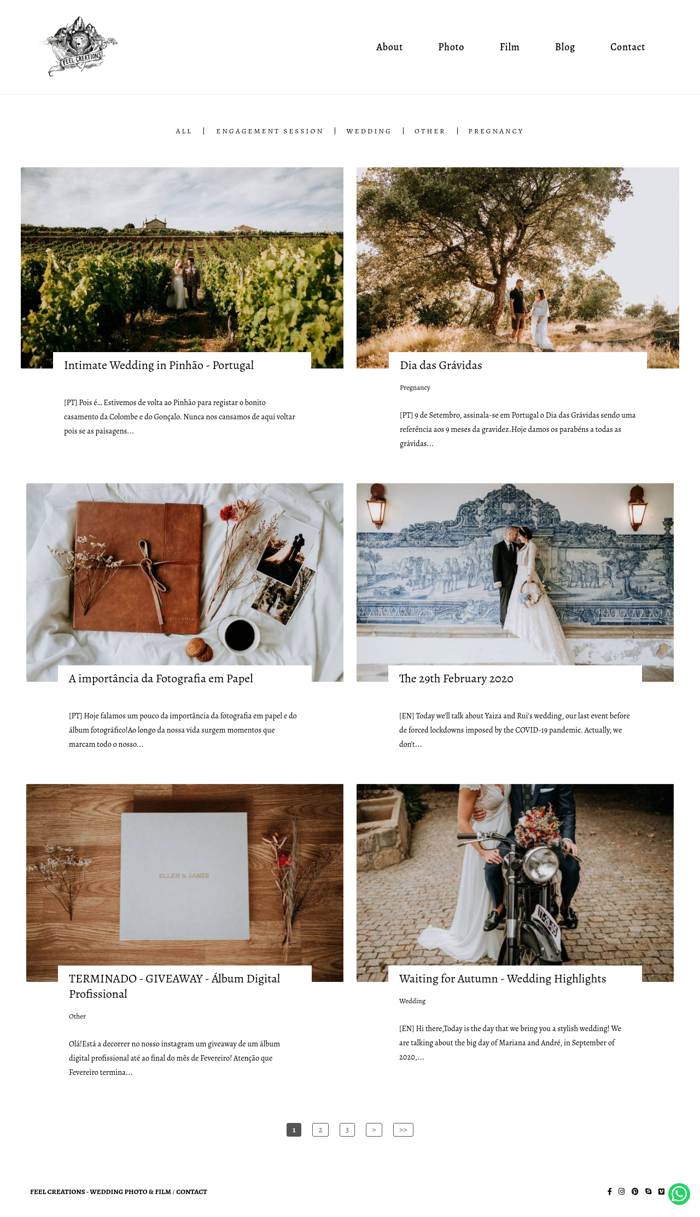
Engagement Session (270, 130)
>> (403, 1129)
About (389, 47)
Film (510, 47)
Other (430, 130)
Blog (565, 47)
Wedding (369, 130)
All (184, 130)
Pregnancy (496, 130)
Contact (627, 47)
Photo (451, 47)
